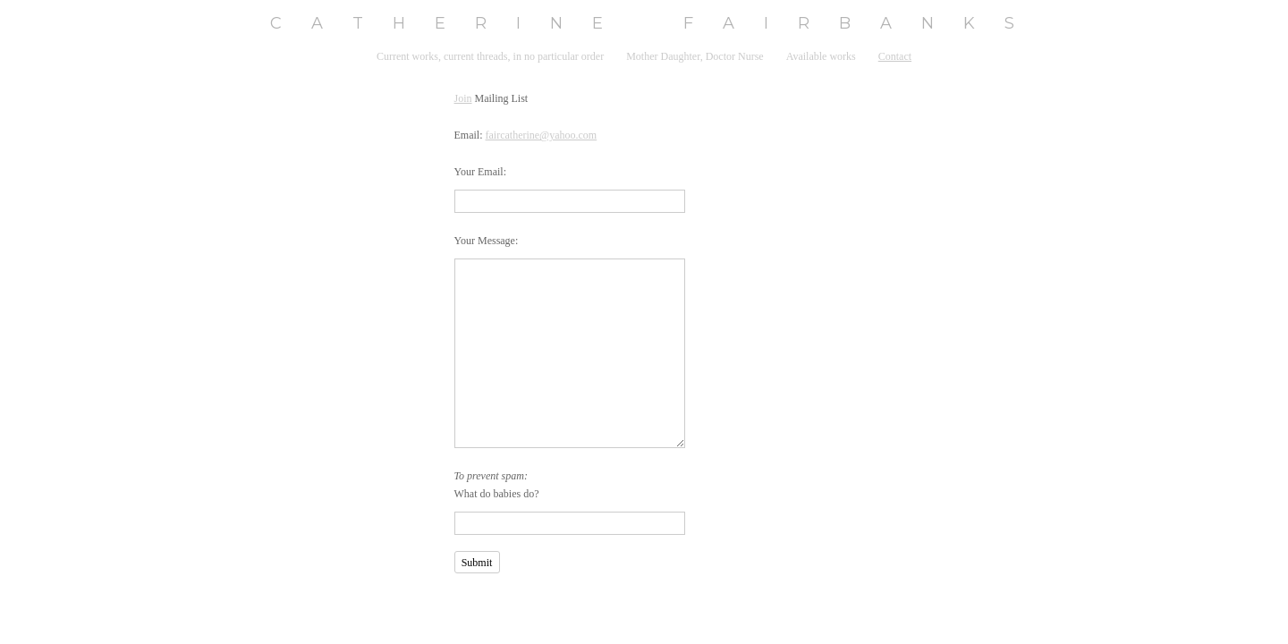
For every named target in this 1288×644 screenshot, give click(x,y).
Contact (894, 56)
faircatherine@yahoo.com (541, 135)
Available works (821, 56)
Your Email (479, 171)
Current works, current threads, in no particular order (490, 56)
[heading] (644, 23)
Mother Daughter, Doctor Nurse (694, 56)
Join (463, 98)
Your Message (484, 240)
